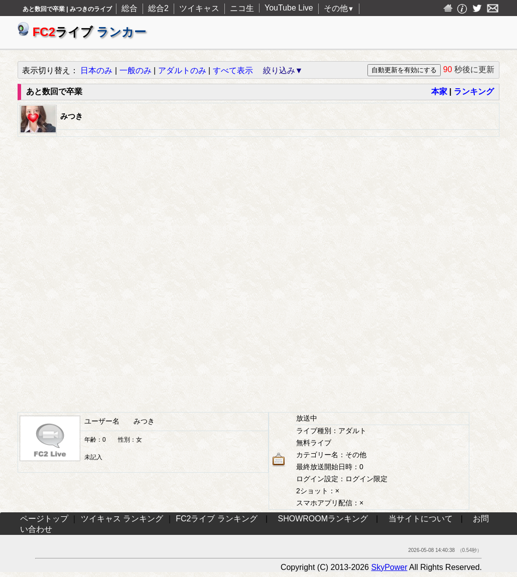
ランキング (474, 91)
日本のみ (96, 70)
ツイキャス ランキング (122, 518)
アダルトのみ (182, 70)
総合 (129, 8)
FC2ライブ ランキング (216, 518)
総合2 (158, 8)
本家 (439, 91)
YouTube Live (289, 8)
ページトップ (44, 518)
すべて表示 (233, 70)
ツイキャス (199, 8)
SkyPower (389, 567)
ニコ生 (242, 8)
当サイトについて (421, 518)
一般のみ (135, 70)
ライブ (82, 32)
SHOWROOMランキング (323, 518)
